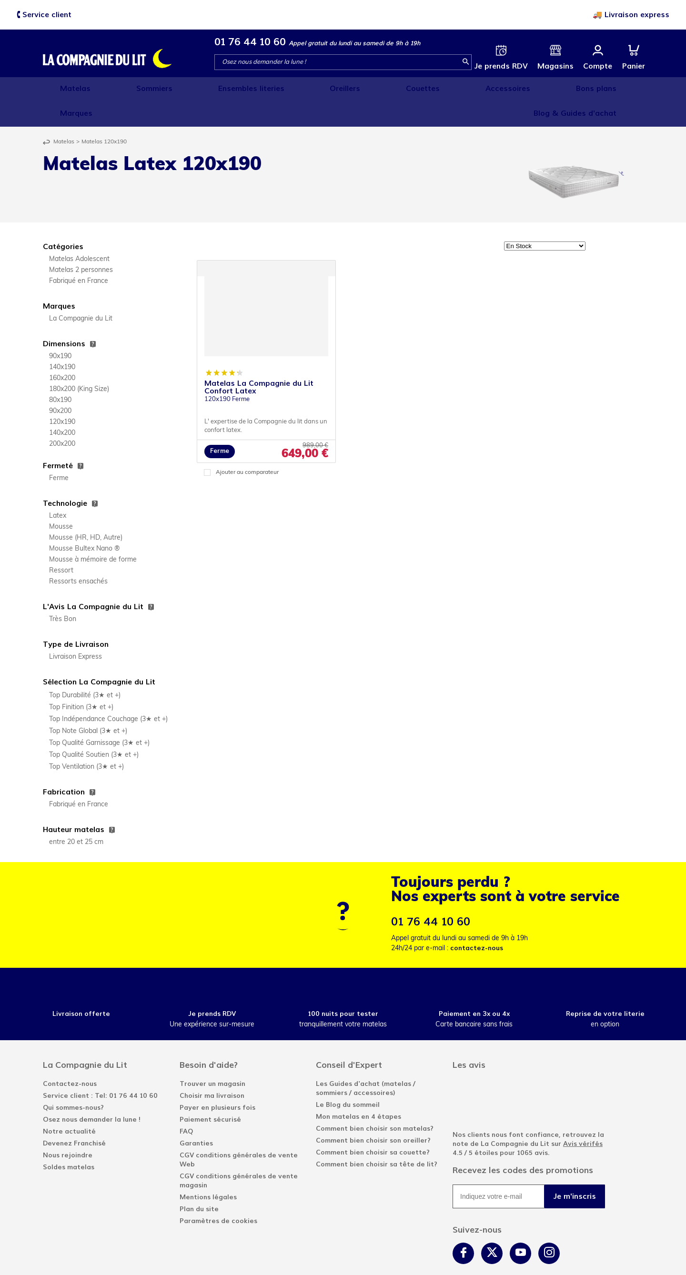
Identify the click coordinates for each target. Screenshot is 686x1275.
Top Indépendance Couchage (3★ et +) (108, 691)
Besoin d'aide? (209, 1037)
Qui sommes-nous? (73, 1079)
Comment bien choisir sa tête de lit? (376, 1136)
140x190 (62, 339)
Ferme (59, 450)
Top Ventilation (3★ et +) (86, 739)
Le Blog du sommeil (348, 1077)
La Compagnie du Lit (80, 291)
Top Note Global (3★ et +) (88, 703)
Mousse (61, 499)
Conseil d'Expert (349, 1037)
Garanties (196, 1115)
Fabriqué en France (78, 253)
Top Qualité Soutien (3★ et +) (94, 727)
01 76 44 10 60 (250, 42)
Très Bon (62, 591)
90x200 (60, 383)
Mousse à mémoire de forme (93, 532)
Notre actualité (69, 1103)
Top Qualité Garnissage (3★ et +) (99, 715)
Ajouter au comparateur (247, 445)
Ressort (61, 543)
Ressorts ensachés (78, 554)
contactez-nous (476, 920)
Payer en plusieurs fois (217, 1079)
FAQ (186, 1103)
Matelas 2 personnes (81, 242)
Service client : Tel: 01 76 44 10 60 (100, 1068)
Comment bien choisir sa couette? (373, 1124)
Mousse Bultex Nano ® (84, 521)
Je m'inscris (575, 1169)
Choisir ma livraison (212, 1068)
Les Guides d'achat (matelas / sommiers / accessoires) (365, 1061)
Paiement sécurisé (210, 1091)
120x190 (62, 394)
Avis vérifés (583, 1116)
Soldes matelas (68, 1139)
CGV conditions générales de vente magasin (239, 1153)
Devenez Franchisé (74, 1115)
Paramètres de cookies (218, 1193)
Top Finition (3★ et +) (81, 679)
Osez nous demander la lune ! (92, 1091)
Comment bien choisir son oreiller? (373, 1112)
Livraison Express (75, 629)
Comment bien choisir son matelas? (375, 1100)
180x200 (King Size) (79, 361)
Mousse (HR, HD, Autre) (85, 510)
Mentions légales (208, 1169)
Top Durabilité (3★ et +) (85, 668)
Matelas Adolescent (79, 231)
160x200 (62, 350)
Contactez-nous (70, 1056)
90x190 (60, 328)
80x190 (60, 372)
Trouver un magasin (212, 1056)
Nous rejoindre (67, 1127)
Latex (57, 488)
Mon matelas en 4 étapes (358, 1089)
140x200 (62, 405)
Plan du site (199, 1181)
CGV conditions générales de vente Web (239, 1132)
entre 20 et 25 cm (76, 814)
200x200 (62, 416)
